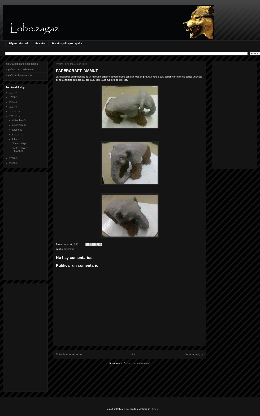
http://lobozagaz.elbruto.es (20, 69)
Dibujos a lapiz (19, 143)
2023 (12, 92)
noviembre (18, 125)
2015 (12, 97)
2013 (12, 106)
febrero (16, 139)
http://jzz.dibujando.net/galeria (22, 63)
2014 (12, 102)
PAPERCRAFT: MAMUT (20, 149)
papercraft (69, 249)
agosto (16, 129)
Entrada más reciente (69, 354)
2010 (12, 158)
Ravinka (40, 43)
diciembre (17, 120)
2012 (12, 111)
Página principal (18, 43)
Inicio (133, 354)
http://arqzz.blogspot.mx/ (19, 75)
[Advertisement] (25, 225)
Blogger (154, 409)
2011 (12, 116)
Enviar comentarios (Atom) (137, 363)
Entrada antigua (193, 354)
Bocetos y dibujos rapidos (67, 43)
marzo (16, 134)
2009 (12, 163)
